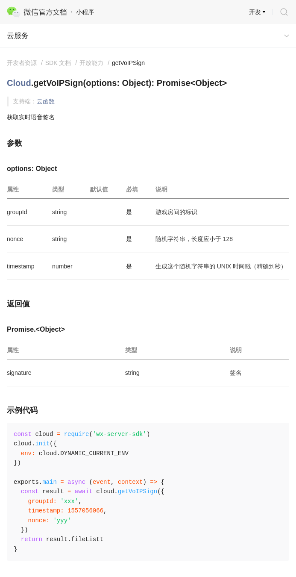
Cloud (19, 83)
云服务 (18, 36)
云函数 (46, 101)
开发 (255, 12)
